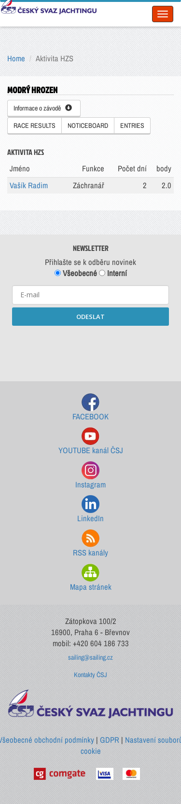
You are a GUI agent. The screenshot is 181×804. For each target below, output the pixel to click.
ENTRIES (132, 125)
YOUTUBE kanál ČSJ (90, 441)
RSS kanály (90, 543)
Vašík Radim (29, 185)
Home (16, 58)
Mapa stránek (90, 578)
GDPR (109, 740)
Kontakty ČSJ (90, 674)
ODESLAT (90, 316)
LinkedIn (90, 509)
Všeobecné (76, 273)
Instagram (90, 475)
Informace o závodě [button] (43, 108)
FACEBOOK (90, 407)
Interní (113, 273)
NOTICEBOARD (88, 125)
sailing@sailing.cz (90, 657)
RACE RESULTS (35, 125)
